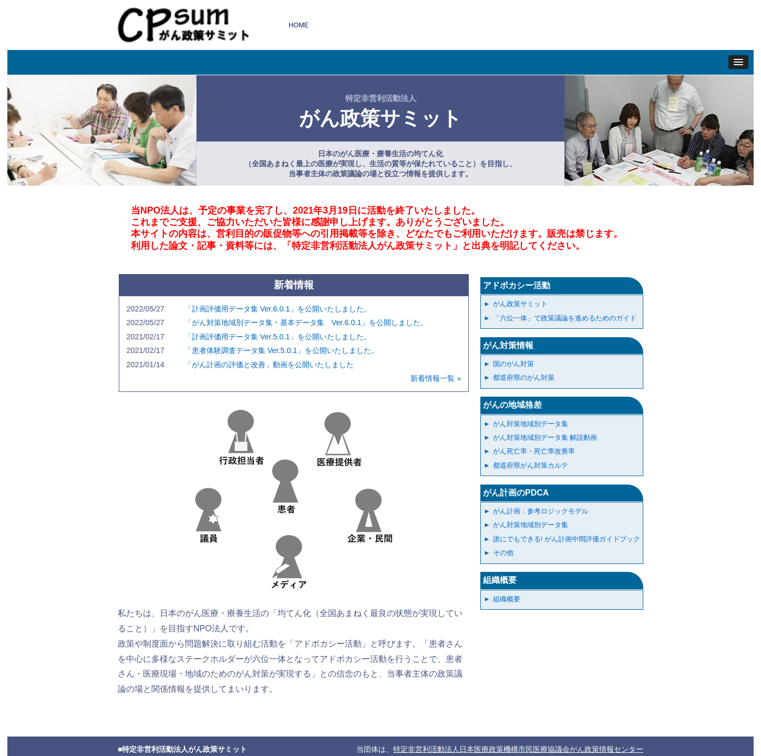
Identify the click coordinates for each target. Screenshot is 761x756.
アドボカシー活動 (516, 285)
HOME (298, 25)
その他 (503, 553)
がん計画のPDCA (516, 492)
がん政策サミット (520, 304)
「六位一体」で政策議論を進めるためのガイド (564, 318)
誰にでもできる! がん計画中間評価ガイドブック (566, 539)
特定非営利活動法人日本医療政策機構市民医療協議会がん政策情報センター (518, 749)
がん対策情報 (508, 345)
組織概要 (500, 580)
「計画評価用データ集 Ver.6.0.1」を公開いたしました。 (277, 309)
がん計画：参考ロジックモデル (541, 511)
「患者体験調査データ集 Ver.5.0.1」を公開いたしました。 (281, 350)
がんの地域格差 (512, 404)
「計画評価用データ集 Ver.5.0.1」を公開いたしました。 (277, 336)
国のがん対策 (513, 364)
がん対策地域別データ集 (530, 424)
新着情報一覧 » (435, 378)
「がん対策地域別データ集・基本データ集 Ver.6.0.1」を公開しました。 (306, 322)
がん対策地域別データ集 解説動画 (545, 437)
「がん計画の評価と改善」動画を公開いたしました (269, 364)
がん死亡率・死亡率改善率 (534, 451)
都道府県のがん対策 (523, 377)
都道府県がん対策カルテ (530, 465)
